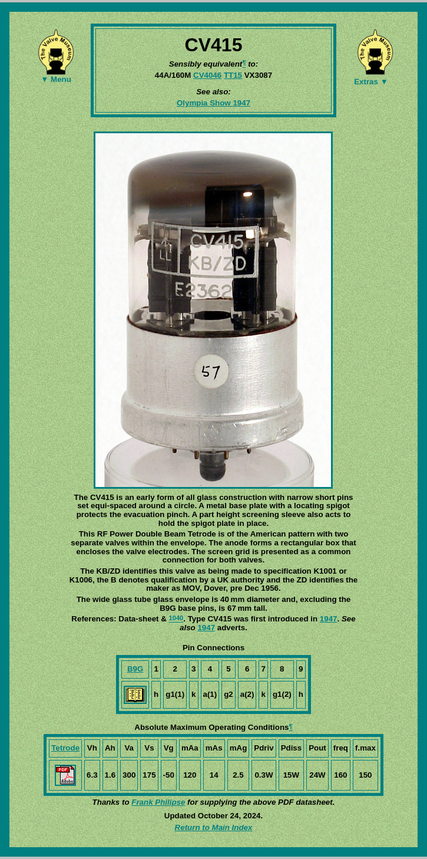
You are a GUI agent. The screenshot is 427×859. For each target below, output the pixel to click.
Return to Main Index (214, 827)
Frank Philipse (158, 802)
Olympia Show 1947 (213, 102)
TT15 (233, 75)
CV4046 (207, 75)
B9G (135, 668)
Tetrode (65, 747)
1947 (328, 618)
